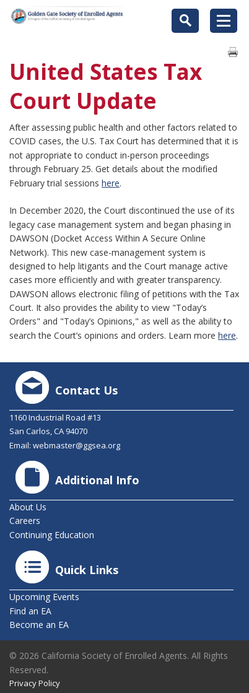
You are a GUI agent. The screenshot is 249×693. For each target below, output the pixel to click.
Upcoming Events (44, 597)
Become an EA (39, 624)
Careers (24, 520)
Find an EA (30, 611)
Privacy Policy (34, 683)
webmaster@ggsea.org (76, 445)
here (111, 183)
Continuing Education (51, 535)
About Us (27, 507)
